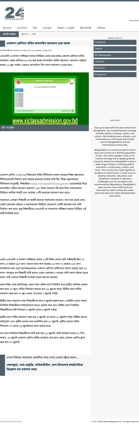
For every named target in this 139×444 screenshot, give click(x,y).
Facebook (99, 42)
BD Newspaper (102, 55)
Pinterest (99, 68)
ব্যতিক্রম (101, 28)
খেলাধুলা (47, 28)
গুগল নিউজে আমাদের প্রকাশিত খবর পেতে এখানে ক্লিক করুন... (42, 358)
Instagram (100, 74)
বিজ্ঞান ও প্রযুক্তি (66, 28)
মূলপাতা (7, 28)
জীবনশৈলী (85, 28)
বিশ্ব (35, 28)
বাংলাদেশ (22, 28)
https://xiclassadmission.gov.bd (50, 184)
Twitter (98, 48)
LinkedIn (99, 61)
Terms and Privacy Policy (10, 421)
